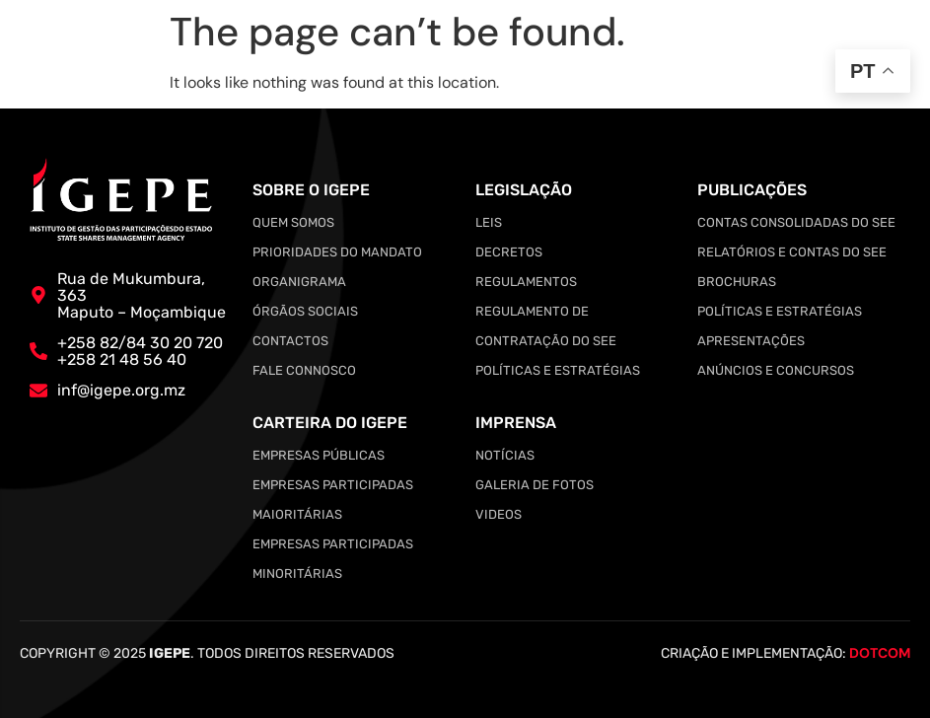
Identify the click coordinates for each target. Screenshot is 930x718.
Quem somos (293, 222)
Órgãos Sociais (305, 311)
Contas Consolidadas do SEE (796, 222)
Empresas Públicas (318, 455)
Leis (488, 222)
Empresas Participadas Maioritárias (332, 499)
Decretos (508, 252)
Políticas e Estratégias (557, 370)
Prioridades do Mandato (337, 252)
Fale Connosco (304, 370)
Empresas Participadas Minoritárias (332, 559)
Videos (498, 514)
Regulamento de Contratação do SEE (545, 326)
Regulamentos (526, 281)
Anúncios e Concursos (775, 370)
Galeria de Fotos (534, 484)
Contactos (290, 340)
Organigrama (299, 281)
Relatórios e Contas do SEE (792, 252)
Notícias (505, 455)
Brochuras (736, 281)
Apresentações (751, 340)
